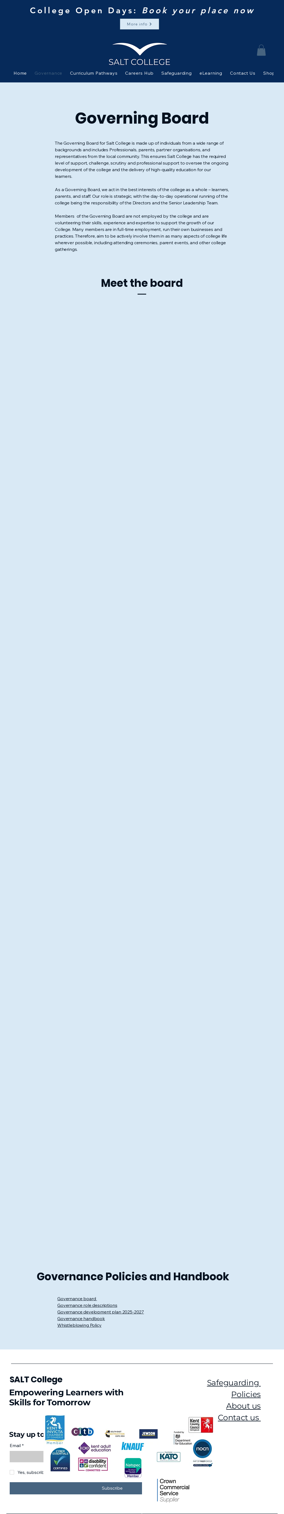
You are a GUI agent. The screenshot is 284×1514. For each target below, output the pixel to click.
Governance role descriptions (87, 1305)
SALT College (36, 1379)
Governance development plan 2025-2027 (100, 1312)
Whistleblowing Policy (79, 1325)
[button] (261, 50)
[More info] (139, 24)
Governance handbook (81, 1318)
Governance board (77, 1298)
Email (17, 1445)
